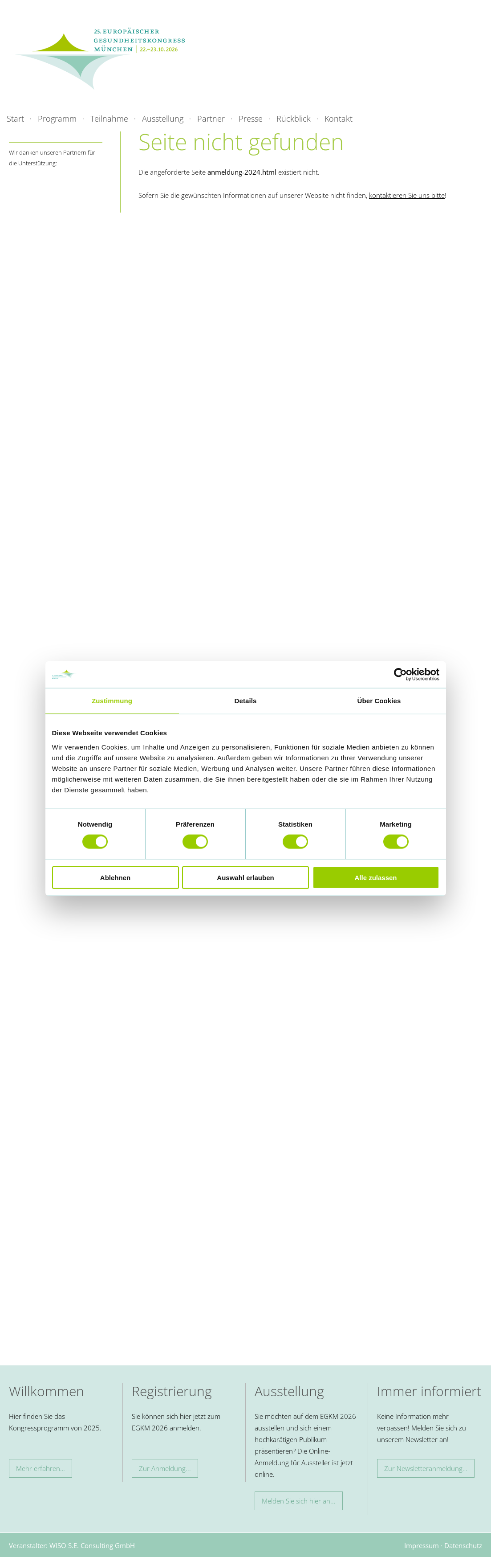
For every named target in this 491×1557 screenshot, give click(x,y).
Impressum (421, 1545)
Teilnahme (109, 118)
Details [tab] (246, 701)
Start (15, 118)
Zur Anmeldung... (165, 1468)
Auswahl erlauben (245, 877)
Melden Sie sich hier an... (299, 1500)
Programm (57, 118)
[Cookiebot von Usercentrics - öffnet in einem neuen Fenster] (400, 674)
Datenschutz (463, 1545)
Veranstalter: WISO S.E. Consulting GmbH (72, 1545)
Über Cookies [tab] (379, 701)
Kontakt (339, 118)
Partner (211, 118)
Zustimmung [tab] (112, 701)
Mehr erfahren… (40, 1468)
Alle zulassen (375, 877)
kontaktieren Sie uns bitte (407, 195)
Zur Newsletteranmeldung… (425, 1468)
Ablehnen (115, 877)
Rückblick (293, 118)
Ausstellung (162, 118)
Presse (251, 118)
